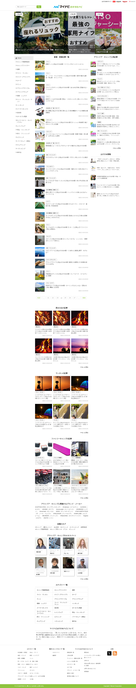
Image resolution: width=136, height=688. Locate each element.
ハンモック (75, 603)
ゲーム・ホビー (34, 664)
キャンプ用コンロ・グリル (41, 485)
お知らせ (86, 660)
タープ (48, 201)
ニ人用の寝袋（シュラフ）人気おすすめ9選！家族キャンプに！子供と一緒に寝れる (61, 489)
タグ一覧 (69, 667)
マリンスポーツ (50, 166)
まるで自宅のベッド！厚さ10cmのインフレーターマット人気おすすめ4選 (61, 462)
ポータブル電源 (77, 608)
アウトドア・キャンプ (23, 676)
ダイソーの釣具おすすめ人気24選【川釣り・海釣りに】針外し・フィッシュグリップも (108, 134)
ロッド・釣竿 (101, 113)
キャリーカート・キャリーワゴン (79, 485)
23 (57, 298)
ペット (31, 658)
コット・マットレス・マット (61, 603)
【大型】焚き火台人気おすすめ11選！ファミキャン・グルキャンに (61, 359)
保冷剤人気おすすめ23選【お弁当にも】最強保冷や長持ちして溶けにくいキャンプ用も (108, 126)
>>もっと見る (84, 367)
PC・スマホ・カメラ (23, 661)
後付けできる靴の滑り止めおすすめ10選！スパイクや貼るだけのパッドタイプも (108, 108)
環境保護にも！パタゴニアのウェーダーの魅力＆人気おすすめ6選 (66, 145)
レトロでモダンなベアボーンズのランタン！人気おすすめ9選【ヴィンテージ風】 (43, 396)
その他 (31, 679)
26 (70, 298)
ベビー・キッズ (22, 667)
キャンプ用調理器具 (76, 457)
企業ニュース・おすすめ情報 (37, 676)
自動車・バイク (22, 679)
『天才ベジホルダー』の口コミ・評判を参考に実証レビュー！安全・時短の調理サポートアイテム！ (108, 160)
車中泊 (74, 621)
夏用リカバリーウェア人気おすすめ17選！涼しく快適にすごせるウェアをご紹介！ (108, 195)
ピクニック (49, 119)
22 (53, 298)
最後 (84, 298)
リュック (100, 78)
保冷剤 (57, 608)
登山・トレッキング (78, 612)
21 (48, 298)
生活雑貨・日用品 (22, 652)
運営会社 (86, 652)
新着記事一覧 (70, 652)
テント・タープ (50, 283)
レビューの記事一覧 (72, 661)
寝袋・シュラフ (42, 603)
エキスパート (56, 652)
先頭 (38, 298)
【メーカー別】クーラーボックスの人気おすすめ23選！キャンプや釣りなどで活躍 (43, 462)
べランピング (59, 621)
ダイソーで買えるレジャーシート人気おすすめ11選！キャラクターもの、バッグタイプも (108, 65)
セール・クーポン (34, 673)
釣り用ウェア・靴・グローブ (53, 108)
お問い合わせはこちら (90, 668)
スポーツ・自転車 (22, 673)
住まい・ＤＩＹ (34, 652)
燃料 (73, 590)
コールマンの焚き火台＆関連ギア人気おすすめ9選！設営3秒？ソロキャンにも (43, 331)
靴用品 (99, 104)
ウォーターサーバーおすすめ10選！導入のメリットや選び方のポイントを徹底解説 (108, 186)
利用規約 (86, 671)
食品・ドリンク (22, 655)
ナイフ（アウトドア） (51, 259)
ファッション (21, 670)
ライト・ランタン (40, 392)
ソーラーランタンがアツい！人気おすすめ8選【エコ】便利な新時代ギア (79, 396)
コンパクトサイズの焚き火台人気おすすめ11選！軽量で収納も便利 (79, 331)
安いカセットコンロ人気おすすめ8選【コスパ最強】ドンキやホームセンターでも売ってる (109, 74)
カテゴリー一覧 (71, 664)
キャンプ (48, 236)
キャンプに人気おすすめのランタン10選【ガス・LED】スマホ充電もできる (61, 424)
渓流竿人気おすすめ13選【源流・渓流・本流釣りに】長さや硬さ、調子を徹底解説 (108, 117)
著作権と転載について (73, 676)
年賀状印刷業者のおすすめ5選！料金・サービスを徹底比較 (109, 177)
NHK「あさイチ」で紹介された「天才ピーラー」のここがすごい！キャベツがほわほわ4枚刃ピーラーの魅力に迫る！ (108, 169)
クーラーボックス (40, 457)
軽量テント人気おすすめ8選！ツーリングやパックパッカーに (65, 64)
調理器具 (100, 70)
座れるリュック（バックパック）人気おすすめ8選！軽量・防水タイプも (108, 82)
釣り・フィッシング (51, 154)
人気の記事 (70, 655)
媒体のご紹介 (70, 673)
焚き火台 (38, 326)
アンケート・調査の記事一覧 (74, 658)
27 (74, 298)
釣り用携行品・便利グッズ (52, 189)
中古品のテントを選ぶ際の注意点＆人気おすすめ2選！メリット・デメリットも (108, 143)
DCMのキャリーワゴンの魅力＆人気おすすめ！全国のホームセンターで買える (79, 489)
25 (65, 298)
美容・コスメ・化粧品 (23, 664)
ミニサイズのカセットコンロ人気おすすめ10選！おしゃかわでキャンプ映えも (108, 91)
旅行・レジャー (34, 667)
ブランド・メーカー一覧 (73, 670)
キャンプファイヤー (61, 590)
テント (48, 61)
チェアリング (41, 621)
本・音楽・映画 (34, 661)
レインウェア (59, 612)
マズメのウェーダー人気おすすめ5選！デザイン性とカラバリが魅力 (67, 157)
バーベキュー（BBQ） (79, 617)
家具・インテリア (34, 655)
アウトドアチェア (77, 599)
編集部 (54, 655)
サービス (32, 670)
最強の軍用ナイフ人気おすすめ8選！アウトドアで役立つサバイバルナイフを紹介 (109, 99)
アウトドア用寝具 (58, 457)
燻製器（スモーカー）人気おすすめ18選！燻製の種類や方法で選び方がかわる (79, 462)
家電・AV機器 (21, 658)
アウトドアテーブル (61, 599)
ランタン (56, 420)
